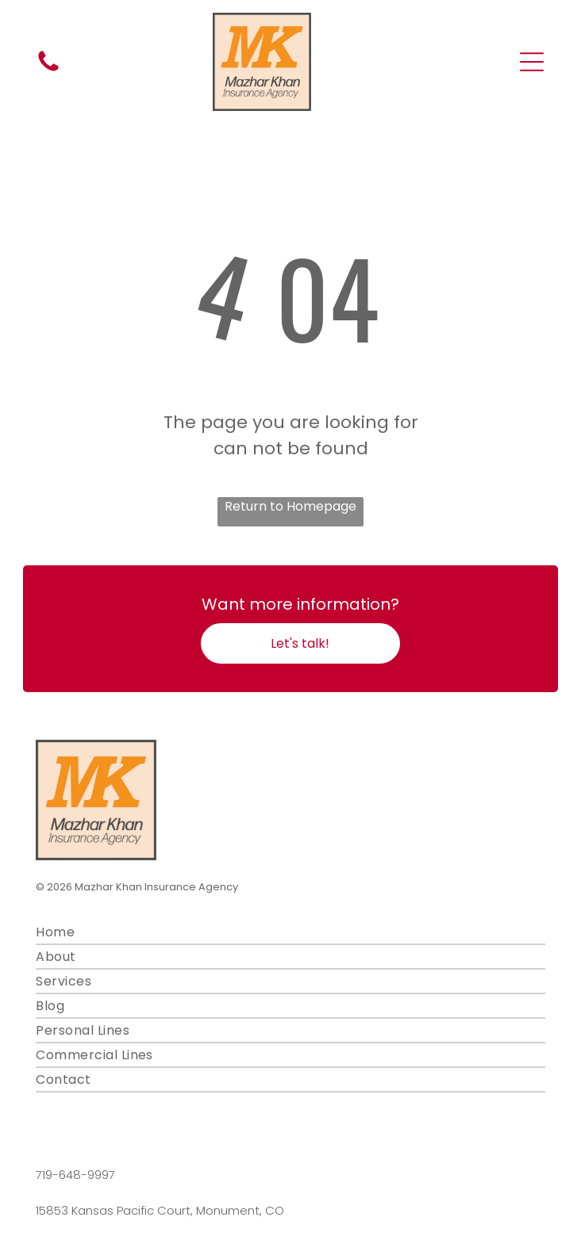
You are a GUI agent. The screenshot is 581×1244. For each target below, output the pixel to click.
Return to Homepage (290, 506)
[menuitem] (290, 933)
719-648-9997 (75, 1174)
